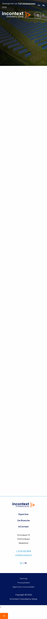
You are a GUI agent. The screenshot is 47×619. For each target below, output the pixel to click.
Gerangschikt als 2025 (18, 5)
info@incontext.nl (23, 555)
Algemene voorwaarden (24, 587)
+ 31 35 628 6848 (23, 551)
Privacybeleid (24, 583)
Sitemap (23, 579)
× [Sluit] (0, 607)
